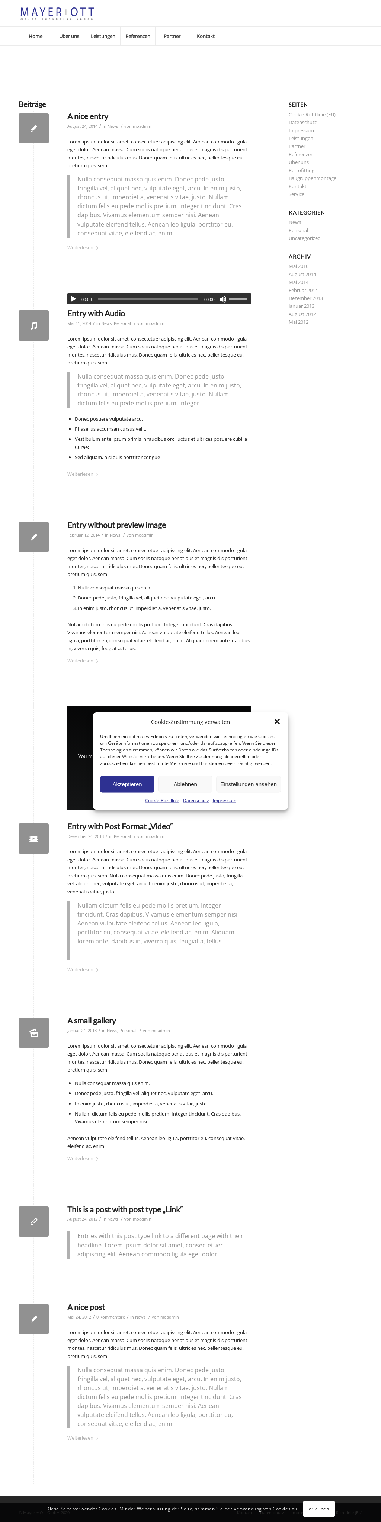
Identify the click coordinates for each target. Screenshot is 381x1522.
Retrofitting (301, 170)
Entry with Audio (96, 313)
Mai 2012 (298, 322)
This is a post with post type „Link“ (125, 1209)
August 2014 (302, 274)
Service (296, 194)
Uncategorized (305, 238)
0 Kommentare (110, 1317)
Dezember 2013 (306, 298)
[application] (159, 298)
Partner (297, 146)
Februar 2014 (303, 290)
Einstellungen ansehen (248, 784)
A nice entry (87, 116)
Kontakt (298, 186)
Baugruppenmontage (312, 178)
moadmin (142, 126)
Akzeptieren (127, 784)
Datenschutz (196, 800)
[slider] (148, 299)
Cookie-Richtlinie (162, 800)
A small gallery (91, 1020)
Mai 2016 (298, 266)
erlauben (319, 1509)
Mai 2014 (298, 282)
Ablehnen (185, 784)
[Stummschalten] (223, 299)
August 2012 (302, 314)
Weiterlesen (84, 247)
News (113, 126)
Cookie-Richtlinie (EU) (312, 114)
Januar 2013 (301, 306)
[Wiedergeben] (73, 299)
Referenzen (301, 154)
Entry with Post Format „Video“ (120, 826)
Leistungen (301, 138)
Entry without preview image (116, 524)
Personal (122, 323)
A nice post (86, 1306)
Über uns (299, 162)
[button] (277, 721)
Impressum (224, 800)
